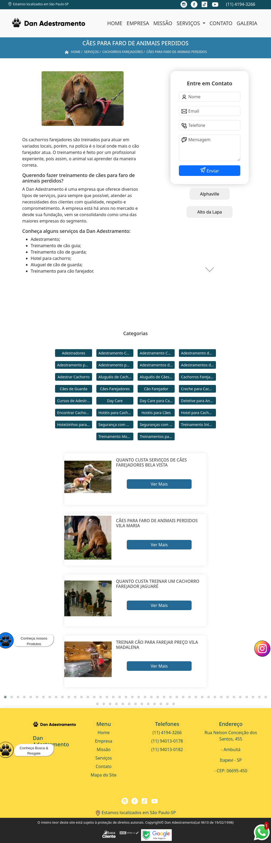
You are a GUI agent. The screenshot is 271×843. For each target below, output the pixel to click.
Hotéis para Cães (156, 412)
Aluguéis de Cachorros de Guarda (115, 376)
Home (114, 23)
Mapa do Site (104, 775)
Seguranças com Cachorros (157, 424)
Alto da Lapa (209, 212)
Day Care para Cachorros (157, 400)
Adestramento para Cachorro (74, 364)
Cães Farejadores (115, 388)
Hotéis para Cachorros (115, 412)
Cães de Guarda (73, 388)
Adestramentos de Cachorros (157, 364)
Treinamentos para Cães (157, 436)
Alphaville (209, 194)
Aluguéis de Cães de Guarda (157, 376)
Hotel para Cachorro (198, 412)
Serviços (189, 23)
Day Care (115, 400)
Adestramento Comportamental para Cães (157, 353)
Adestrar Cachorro (73, 376)
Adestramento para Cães (115, 364)
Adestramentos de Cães (198, 364)
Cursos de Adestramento (74, 400)
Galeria (247, 23)
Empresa (138, 23)
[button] (5, 697)
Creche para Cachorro (198, 388)
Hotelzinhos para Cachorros (74, 424)
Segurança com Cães (115, 424)
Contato (221, 23)
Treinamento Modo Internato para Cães (115, 436)
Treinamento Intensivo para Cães (198, 424)
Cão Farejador (156, 388)
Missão (162, 23)
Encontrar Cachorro (74, 412)
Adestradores (73, 353)
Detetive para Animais (198, 400)
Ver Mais (159, 484)
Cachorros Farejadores (198, 376)
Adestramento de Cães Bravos (198, 353)
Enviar (212, 171)
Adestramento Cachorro (115, 353)
